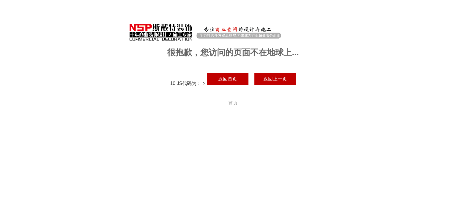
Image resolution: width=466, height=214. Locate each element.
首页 (233, 103)
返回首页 (227, 78)
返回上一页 (275, 78)
